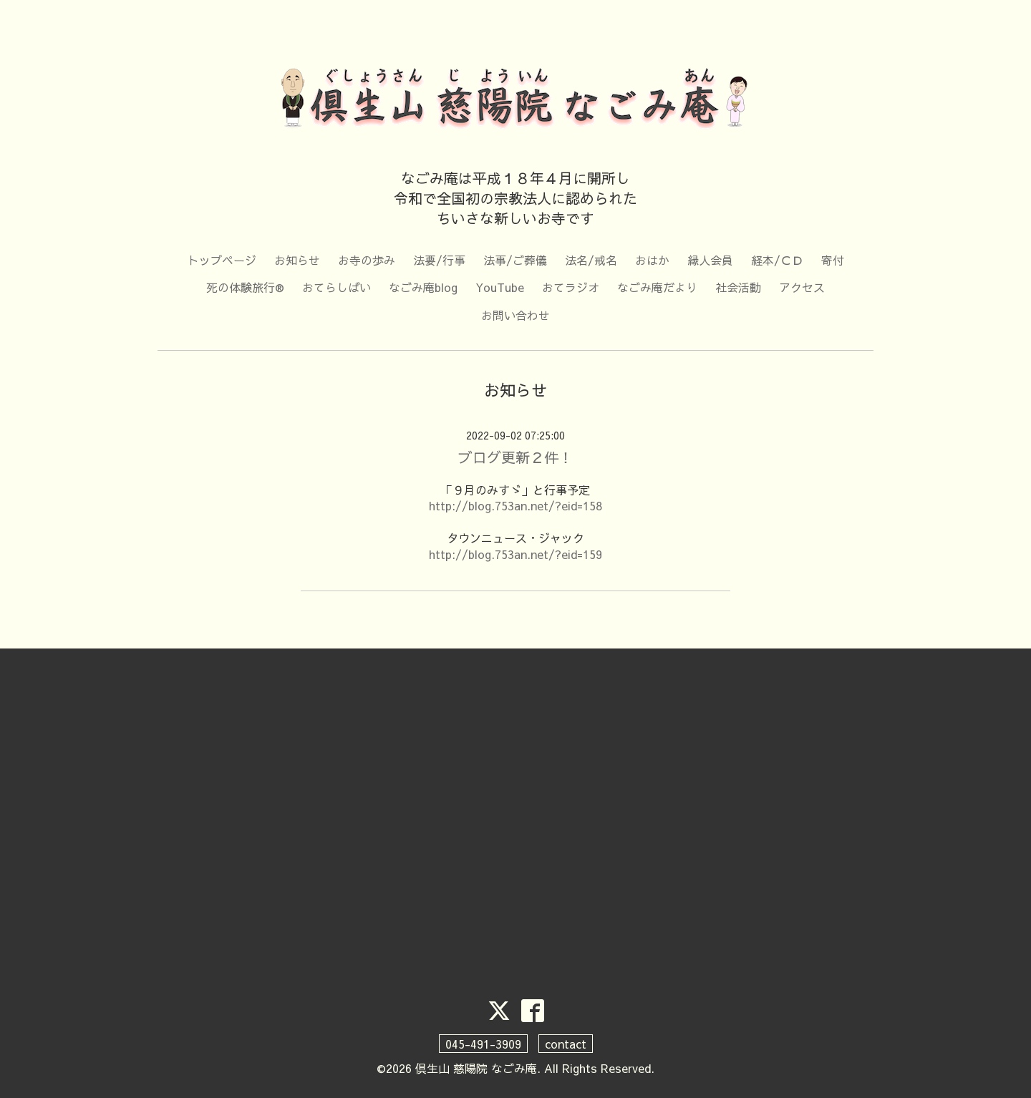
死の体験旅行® (245, 287)
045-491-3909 (483, 1043)
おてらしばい (336, 287)
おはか (652, 260)
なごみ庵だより (657, 287)
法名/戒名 (591, 260)
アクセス (802, 287)
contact (565, 1043)
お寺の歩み (366, 260)
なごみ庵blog (423, 287)
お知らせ (297, 260)
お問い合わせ (515, 315)
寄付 (832, 260)
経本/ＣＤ (777, 260)
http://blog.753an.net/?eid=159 (515, 554)
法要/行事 (439, 260)
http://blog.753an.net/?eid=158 (515, 505)
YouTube (499, 287)
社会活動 (738, 287)
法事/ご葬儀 (515, 260)
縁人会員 (710, 260)
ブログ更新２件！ (515, 457)
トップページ (222, 260)
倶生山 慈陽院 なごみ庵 (476, 1068)
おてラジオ (570, 287)
